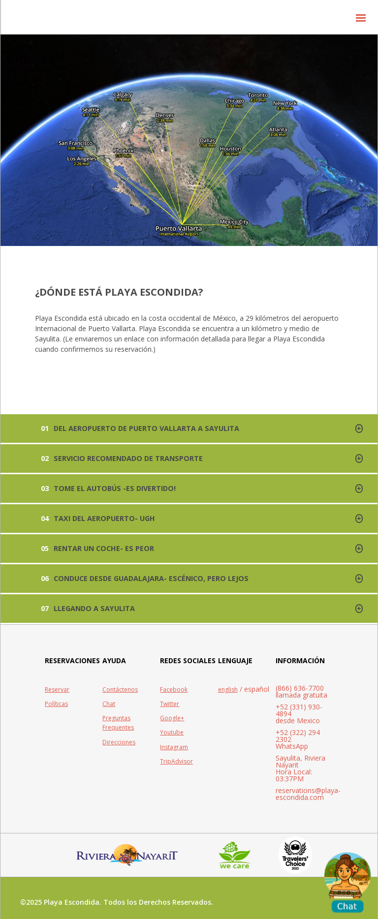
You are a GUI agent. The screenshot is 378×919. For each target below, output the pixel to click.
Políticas (56, 704)
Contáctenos (120, 689)
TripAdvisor (176, 761)
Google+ (172, 718)
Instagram (174, 747)
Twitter (169, 704)
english (228, 689)
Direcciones (118, 742)
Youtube (172, 732)
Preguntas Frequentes (118, 723)
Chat (108, 704)
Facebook (174, 689)
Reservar (57, 689)
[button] (361, 17)
